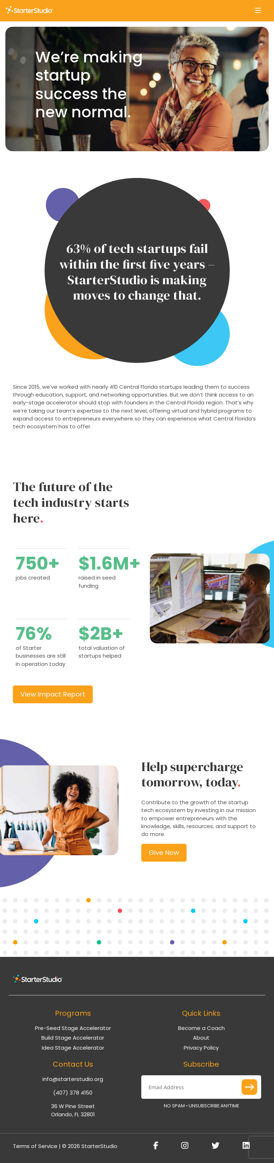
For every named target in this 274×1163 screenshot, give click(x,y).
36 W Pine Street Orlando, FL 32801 (73, 1110)
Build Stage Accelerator (72, 1037)
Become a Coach (201, 1028)
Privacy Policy (201, 1047)
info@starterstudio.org (72, 1079)
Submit (249, 1087)
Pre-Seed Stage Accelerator (73, 1028)
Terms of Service (35, 1146)
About (201, 1037)
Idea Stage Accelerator (73, 1047)
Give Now (164, 852)
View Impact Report (52, 694)
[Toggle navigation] (258, 10)
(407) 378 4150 (72, 1092)
